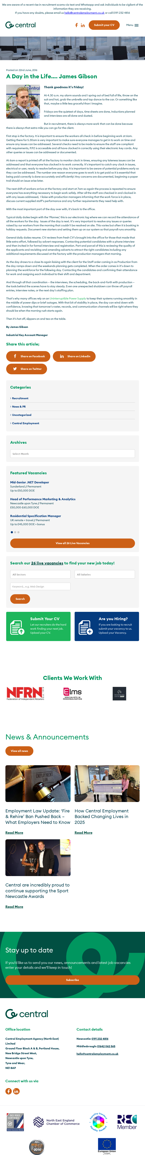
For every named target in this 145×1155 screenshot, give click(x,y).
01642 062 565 (106, 1046)
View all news (19, 751)
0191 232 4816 (100, 1038)
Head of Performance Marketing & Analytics (42, 499)
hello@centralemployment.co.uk (84, 13)
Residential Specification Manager (35, 516)
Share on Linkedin (74, 356)
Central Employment (25, 423)
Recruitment (20, 398)
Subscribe (72, 980)
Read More (14, 832)
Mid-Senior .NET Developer (29, 482)
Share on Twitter (27, 369)
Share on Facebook (28, 356)
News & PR (19, 406)
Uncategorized (21, 415)
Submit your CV (104, 25)
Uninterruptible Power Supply (68, 298)
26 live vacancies (47, 563)
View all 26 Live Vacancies (72, 543)
